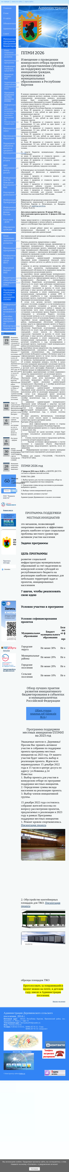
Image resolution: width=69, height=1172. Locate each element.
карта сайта (29, 1)
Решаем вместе (8, 510)
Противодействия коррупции (9, 137)
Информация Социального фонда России (9, 211)
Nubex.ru (22, 1073)
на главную (5, 1)
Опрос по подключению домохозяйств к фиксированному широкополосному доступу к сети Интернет (17, 408)
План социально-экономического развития (10, 53)
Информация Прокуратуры (9, 201)
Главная (7, 8)
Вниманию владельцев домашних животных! (14, 466)
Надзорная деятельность (9, 193)
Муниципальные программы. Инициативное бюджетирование (9, 42)
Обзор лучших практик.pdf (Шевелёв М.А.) (43, 713)
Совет (6, 34)
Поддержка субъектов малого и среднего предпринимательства (9, 148)
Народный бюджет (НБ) (8, 76)
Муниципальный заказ (9, 129)
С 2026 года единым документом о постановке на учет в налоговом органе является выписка (15, 426)
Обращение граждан (9, 228)
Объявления (9, 23)
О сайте (7, 18)
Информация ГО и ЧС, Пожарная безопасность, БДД (9, 182)
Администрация (9, 28)
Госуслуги (6, 650)
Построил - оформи (14, 439)
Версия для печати (59, 1001)
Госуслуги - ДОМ (8, 220)
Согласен (34, 1169)
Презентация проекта (33, 825)
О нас (6, 13)
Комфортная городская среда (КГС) (9, 68)
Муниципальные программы (10, 62)
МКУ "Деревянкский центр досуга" (9, 169)
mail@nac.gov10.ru (38, 206)
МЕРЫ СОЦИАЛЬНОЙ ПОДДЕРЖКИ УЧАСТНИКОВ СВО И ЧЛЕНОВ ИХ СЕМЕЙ (16, 454)
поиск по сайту (17, 1)
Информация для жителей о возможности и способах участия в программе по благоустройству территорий (10, 114)
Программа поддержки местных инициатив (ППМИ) (9, 97)
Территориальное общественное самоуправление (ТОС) (10, 85)
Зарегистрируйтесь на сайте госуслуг (9, 670)
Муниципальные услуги (9, 159)
